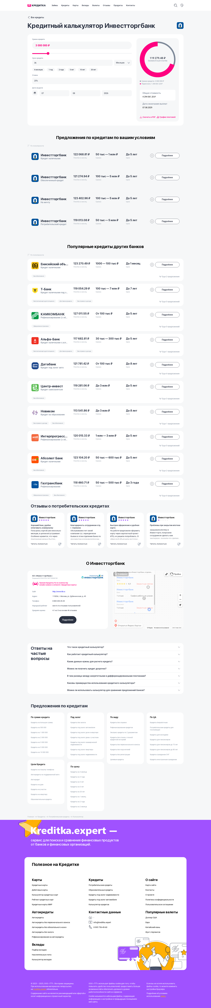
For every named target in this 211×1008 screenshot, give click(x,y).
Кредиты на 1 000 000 (39, 732)
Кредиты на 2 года (78, 802)
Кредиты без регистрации (120, 755)
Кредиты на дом (37, 785)
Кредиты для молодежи (159, 735)
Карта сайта (150, 885)
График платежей (166, 117)
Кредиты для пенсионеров (160, 740)
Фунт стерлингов (152, 932)
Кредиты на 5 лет (77, 782)
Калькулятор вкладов (42, 959)
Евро (147, 922)
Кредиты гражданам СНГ (159, 755)
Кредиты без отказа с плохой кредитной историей (121, 739)
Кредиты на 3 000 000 (39, 742)
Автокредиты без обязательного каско (49, 927)
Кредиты (65, 5)
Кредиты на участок (38, 789)
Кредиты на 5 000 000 (39, 747)
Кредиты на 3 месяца (79, 772)
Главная (30, 817)
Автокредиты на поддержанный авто (45, 775)
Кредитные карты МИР (42, 904)
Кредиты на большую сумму (42, 722)
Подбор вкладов (39, 950)
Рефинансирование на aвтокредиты (48, 937)
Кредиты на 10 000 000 (40, 752)
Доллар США (151, 917)
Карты (75, 5)
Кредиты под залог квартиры (82, 750)
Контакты (130, 5)
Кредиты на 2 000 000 (39, 737)
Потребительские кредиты (59, 817)
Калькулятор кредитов (99, 904)
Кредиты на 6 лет (77, 787)
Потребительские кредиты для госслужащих (161, 729)
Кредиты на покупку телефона (42, 770)
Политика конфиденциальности (159, 900)
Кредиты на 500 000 (38, 727)
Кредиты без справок (118, 722)
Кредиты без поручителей (120, 750)
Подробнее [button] (167, 155)
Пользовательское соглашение (159, 904)
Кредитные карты (40, 885)
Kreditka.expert (40, 989)
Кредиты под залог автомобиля (83, 727)
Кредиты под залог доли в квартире (84, 732)
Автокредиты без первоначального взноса (51, 922)
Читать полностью (39, 544)
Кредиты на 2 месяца (79, 807)
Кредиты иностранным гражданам (163, 760)
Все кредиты (35, 17)
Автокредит (35, 780)
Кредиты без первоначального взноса (125, 745)
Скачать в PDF (148, 117)
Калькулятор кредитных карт (45, 895)
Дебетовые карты (40, 890)
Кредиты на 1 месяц (78, 797)
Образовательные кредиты (41, 799)
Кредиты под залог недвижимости (84, 755)
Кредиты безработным (159, 722)
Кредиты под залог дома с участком (85, 737)
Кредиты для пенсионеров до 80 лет (164, 750)
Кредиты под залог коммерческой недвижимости (84, 743)
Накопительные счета (41, 955)
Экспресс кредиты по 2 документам (124, 732)
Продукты (118, 5)
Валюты (96, 5)
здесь (163, 996)
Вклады (85, 5)
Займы (55, 5)
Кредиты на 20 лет (78, 792)
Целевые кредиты (117, 760)
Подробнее (67, 620)
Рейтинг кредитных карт (43, 900)
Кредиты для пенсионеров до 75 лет (164, 745)
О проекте (149, 895)
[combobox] (123, 63)
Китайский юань (152, 927)
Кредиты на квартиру (39, 794)
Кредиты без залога (78, 722)
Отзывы (106, 5)
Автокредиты (38, 917)
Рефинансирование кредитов (121, 727)
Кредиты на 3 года (78, 777)
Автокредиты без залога (43, 932)
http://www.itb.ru (58, 592)
